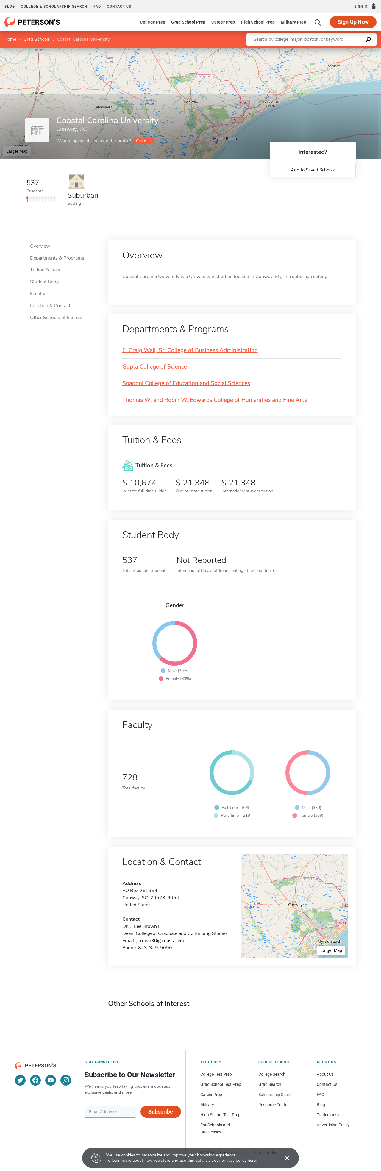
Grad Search (269, 1084)
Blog (9, 6)
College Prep (152, 22)
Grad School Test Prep (220, 1084)
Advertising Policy (333, 1124)
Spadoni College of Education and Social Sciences (186, 383)
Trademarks (328, 1114)
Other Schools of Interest (56, 317)
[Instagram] (65, 1080)
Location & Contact (50, 305)
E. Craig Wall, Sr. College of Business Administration (190, 350)
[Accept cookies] (283, 1157)
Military (207, 1104)
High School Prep (258, 22)
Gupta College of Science (154, 366)
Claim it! (143, 141)
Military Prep (293, 22)
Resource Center (273, 1104)
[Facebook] (35, 1080)
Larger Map (17, 151)
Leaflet (309, 50)
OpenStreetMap (340, 50)
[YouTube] (50, 1080)
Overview (40, 246)
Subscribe (160, 1111)
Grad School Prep (188, 22)
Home (10, 39)
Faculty (37, 294)
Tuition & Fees (45, 270)
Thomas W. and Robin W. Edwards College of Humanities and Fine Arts (214, 400)
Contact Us (327, 1084)
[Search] (318, 22)
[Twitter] (20, 1080)
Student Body (44, 282)
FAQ (97, 6)
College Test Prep (216, 1074)
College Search (271, 1074)
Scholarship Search (276, 1094)
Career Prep (223, 22)
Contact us (119, 6)
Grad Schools (37, 39)
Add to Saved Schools (313, 170)
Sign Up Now (353, 22)
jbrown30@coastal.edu (160, 940)
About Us (325, 1074)
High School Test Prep (220, 1114)
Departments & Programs (57, 258)
